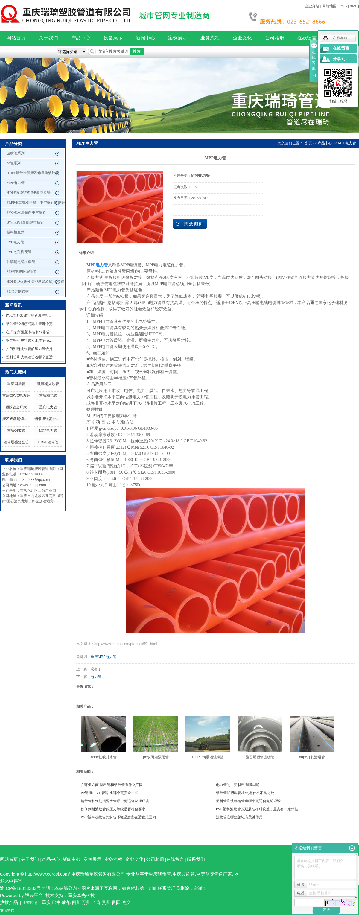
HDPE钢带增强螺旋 (207, 757)
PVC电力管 (15, 242)
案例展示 (177, 37)
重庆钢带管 (16, 430)
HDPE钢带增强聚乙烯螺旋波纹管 (33, 173)
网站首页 (16, 37)
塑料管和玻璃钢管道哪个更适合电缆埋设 (248, 801)
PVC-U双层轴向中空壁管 (26, 212)
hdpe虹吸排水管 (104, 757)
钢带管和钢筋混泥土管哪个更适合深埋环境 (115, 801)
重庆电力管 (48, 407)
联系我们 (196, 859)
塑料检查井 (16, 232)
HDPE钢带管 (48, 442)
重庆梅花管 (48, 395)
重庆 (46, 902)
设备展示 (113, 37)
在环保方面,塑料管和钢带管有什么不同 (112, 785)
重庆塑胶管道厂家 (214, 873)
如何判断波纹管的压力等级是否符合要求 (113, 809)
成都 (66, 902)
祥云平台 (34, 895)
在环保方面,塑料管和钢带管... (29, 332)
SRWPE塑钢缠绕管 (21, 272)
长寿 (96, 902)
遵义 (126, 902)
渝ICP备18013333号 (20, 888)
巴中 (56, 902)
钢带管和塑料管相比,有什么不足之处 (245, 793)
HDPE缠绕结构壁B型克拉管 (29, 193)
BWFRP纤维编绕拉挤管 (25, 222)
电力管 (96, 677)
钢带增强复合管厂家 (50, 419)
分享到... (341, 59)
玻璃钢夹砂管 (48, 384)
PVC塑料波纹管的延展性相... (28, 315)
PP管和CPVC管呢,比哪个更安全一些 (109, 793)
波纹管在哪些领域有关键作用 (239, 817)
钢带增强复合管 (16, 442)
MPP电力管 (16, 183)
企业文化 (242, 37)
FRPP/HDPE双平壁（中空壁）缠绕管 (36, 202)
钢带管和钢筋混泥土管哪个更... (30, 324)
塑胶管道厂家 (16, 407)
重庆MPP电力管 (103, 657)
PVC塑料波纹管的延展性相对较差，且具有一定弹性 (257, 809)
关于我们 (48, 37)
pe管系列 (14, 163)
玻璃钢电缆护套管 (21, 262)
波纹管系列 (16, 153)
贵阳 (116, 902)
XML (353, 6)
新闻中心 (145, 37)
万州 (86, 902)
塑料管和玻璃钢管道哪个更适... (30, 357)
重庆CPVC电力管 (16, 395)
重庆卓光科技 (81, 895)
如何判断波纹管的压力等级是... (30, 349)
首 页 (308, 143)
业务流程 (210, 37)
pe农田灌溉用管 (155, 757)
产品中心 (80, 37)
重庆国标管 (16, 384)
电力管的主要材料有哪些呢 (237, 785)
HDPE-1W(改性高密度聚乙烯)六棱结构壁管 (35, 283)
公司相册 (274, 37)
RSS (343, 6)
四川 (76, 902)
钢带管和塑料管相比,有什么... (29, 340)
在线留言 (307, 37)
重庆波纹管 (183, 873)
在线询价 (190, 224)
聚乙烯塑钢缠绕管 (16, 419)
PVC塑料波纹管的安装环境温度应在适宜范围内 (118, 817)
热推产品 (9, 902)
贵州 (106, 902)
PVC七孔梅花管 (19, 252)
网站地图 (329, 6)
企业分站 (312, 6)
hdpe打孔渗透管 (312, 757)
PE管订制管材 (18, 291)
